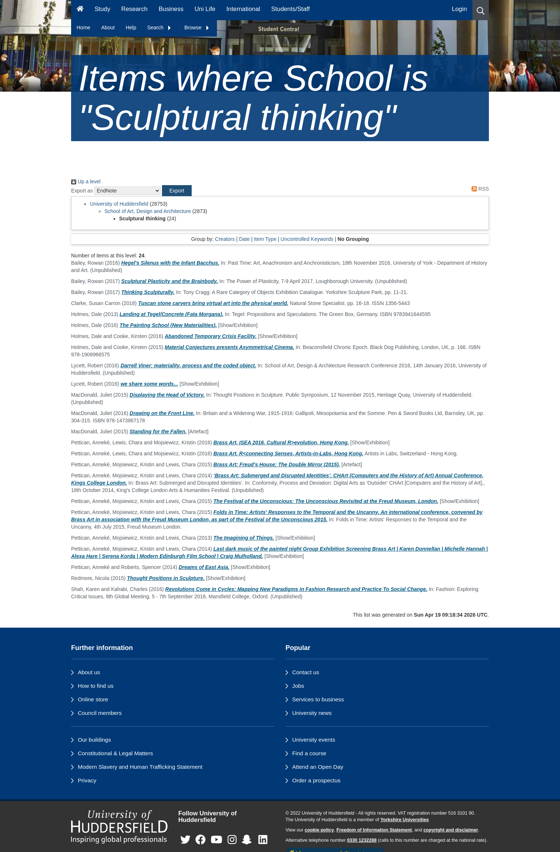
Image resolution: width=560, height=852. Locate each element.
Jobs (298, 686)
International (243, 8)
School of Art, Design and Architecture (147, 211)
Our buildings (94, 740)
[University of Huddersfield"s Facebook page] (200, 840)
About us (89, 672)
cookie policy (319, 830)
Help (131, 27)
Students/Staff (290, 8)
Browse (197, 27)
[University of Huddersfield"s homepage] (119, 827)
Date (244, 239)
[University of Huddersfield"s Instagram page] (232, 840)
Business (171, 8)
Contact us (305, 672)
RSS (479, 189)
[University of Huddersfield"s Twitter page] (185, 840)
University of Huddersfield (119, 204)
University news (312, 713)
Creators (225, 239)
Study (102, 8)
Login (459, 8)
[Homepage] (80, 10)
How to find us (96, 686)
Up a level (85, 181)
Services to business (318, 699)
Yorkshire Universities (404, 819)
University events (313, 740)
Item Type (265, 239)
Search (159, 27)
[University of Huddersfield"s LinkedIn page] (263, 840)
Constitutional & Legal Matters (115, 753)
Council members (100, 713)
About (108, 27)
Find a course (309, 753)
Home (83, 27)
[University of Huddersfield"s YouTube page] (216, 840)
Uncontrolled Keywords (307, 239)
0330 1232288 (362, 840)
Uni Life (205, 8)
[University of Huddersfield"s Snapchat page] (248, 840)
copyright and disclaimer (450, 830)
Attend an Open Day (317, 767)
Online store (93, 699)
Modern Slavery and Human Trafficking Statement (140, 767)
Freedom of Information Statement (374, 830)
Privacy (87, 780)
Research (134, 8)
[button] (480, 10)
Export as (82, 191)
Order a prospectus (316, 780)
